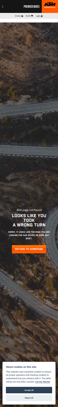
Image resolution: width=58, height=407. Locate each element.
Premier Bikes (31, 6)
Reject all (29, 398)
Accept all (28, 390)
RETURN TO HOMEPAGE (29, 249)
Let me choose (42, 382)
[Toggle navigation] (2, 6)
